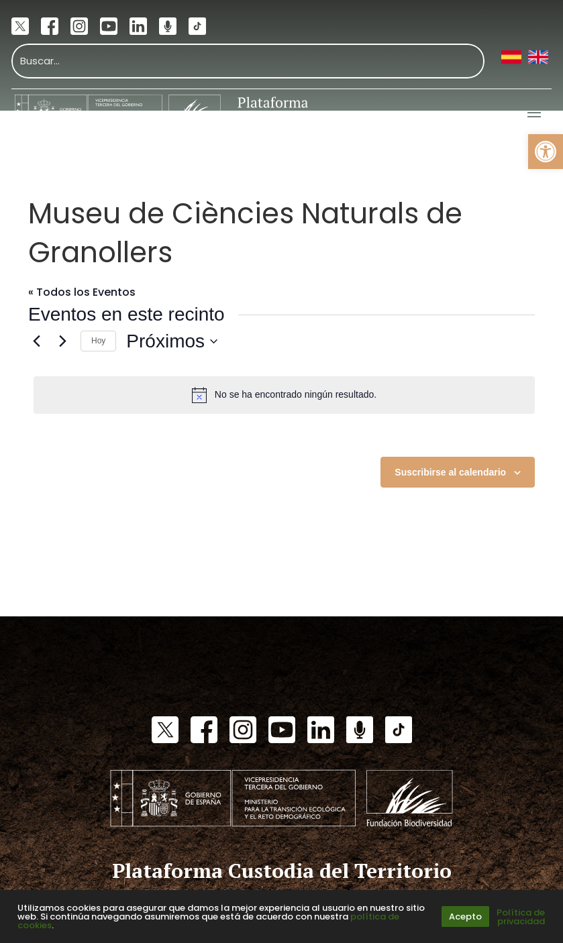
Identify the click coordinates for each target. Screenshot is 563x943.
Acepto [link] (465, 916)
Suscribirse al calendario (450, 472)
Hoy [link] (98, 340)
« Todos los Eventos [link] (82, 292)
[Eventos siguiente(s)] (62, 341)
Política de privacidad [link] (521, 917)
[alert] (284, 395)
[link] (545, 151)
